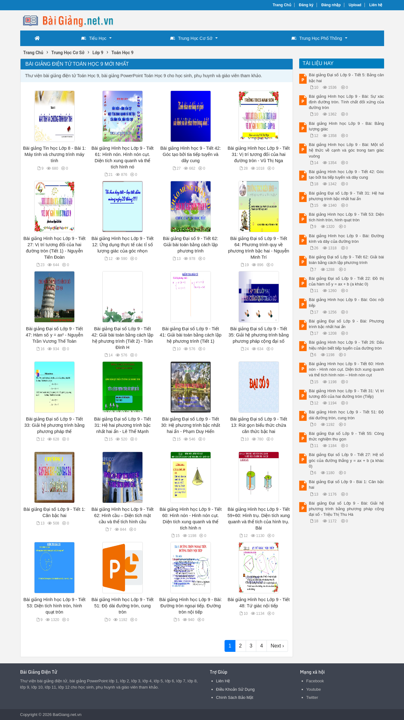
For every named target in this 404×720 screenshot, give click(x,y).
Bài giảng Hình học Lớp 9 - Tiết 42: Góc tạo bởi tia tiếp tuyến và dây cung (346, 174)
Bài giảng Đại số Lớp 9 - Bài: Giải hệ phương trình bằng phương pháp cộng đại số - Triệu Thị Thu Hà (346, 509)
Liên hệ (375, 5)
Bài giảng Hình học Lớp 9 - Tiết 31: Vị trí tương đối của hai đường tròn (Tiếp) (346, 393)
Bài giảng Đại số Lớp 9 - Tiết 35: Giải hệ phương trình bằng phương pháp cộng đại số (259, 335)
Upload (355, 5)
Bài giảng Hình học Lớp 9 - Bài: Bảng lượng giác (346, 126)
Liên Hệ (223, 681)
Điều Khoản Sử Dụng (235, 689)
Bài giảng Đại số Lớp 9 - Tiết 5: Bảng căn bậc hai (346, 78)
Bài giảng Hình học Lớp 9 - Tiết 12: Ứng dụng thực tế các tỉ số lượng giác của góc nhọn (122, 244)
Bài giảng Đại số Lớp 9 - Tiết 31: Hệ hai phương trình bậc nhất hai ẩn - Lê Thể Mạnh (122, 425)
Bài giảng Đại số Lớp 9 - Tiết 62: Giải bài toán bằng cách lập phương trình (346, 260)
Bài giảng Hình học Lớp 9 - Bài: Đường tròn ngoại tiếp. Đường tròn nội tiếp (190, 605)
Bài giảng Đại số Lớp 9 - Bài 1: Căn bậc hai (346, 484)
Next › (277, 645)
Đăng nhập (331, 5)
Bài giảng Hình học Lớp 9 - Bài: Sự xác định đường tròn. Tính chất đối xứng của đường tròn (346, 102)
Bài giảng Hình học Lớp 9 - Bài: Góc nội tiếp (346, 302)
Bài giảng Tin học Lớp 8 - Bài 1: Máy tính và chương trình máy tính (54, 154)
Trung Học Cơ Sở (191, 38)
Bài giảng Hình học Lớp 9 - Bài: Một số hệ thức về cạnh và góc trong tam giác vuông (346, 150)
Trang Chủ (282, 5)
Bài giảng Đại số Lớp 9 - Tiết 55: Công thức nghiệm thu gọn (346, 436)
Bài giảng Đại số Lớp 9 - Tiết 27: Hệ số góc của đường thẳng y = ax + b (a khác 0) (346, 460)
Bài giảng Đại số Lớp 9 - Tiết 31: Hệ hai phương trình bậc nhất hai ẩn (346, 196)
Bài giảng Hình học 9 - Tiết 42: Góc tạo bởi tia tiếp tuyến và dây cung (190, 154)
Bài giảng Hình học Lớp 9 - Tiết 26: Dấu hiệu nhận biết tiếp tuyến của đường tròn (346, 345)
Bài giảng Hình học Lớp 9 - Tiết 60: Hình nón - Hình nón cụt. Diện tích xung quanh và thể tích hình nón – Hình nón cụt (346, 369)
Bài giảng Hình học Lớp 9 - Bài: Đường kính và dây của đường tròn (346, 238)
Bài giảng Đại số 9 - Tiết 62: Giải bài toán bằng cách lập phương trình (190, 244)
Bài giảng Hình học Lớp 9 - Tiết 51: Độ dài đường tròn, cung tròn (122, 605)
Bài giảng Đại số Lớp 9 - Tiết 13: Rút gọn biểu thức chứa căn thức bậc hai (258, 425)
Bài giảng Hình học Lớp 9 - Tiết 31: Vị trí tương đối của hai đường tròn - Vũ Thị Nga (259, 154)
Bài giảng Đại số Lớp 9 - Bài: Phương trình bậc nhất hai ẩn (346, 324)
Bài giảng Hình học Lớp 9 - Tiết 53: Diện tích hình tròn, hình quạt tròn (54, 605)
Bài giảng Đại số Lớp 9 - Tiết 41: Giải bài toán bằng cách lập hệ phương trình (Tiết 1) (190, 335)
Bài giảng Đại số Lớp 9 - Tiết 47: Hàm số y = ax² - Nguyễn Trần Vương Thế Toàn (54, 335)
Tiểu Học (93, 38)
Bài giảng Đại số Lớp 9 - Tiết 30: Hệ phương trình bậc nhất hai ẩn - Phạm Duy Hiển (190, 425)
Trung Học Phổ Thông (316, 38)
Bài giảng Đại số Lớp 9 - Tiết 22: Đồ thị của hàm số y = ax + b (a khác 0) (346, 281)
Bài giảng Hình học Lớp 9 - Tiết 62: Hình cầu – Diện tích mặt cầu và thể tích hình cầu (122, 515)
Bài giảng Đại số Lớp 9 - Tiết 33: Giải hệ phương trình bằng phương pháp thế (54, 425)
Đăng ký (306, 5)
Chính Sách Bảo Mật (234, 697)
